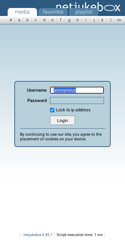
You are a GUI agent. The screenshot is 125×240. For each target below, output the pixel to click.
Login (62, 120)
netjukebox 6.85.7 (37, 235)
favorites (53, 12)
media (22, 12)
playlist (83, 12)
